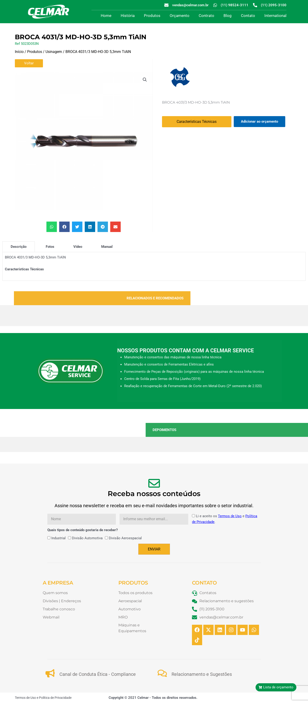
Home (106, 15)
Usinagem (53, 51)
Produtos (152, 15)
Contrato (206, 15)
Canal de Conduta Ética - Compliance (97, 674)
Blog (228, 15)
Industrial (58, 538)
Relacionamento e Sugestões (202, 674)
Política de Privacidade (55, 698)
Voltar (29, 63)
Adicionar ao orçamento (259, 121)
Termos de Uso (230, 516)
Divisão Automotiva (87, 538)
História (128, 15)
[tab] (18, 246)
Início (19, 51)
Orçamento (179, 15)
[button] (145, 79)
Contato (248, 15)
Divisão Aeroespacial (125, 538)
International (275, 15)
